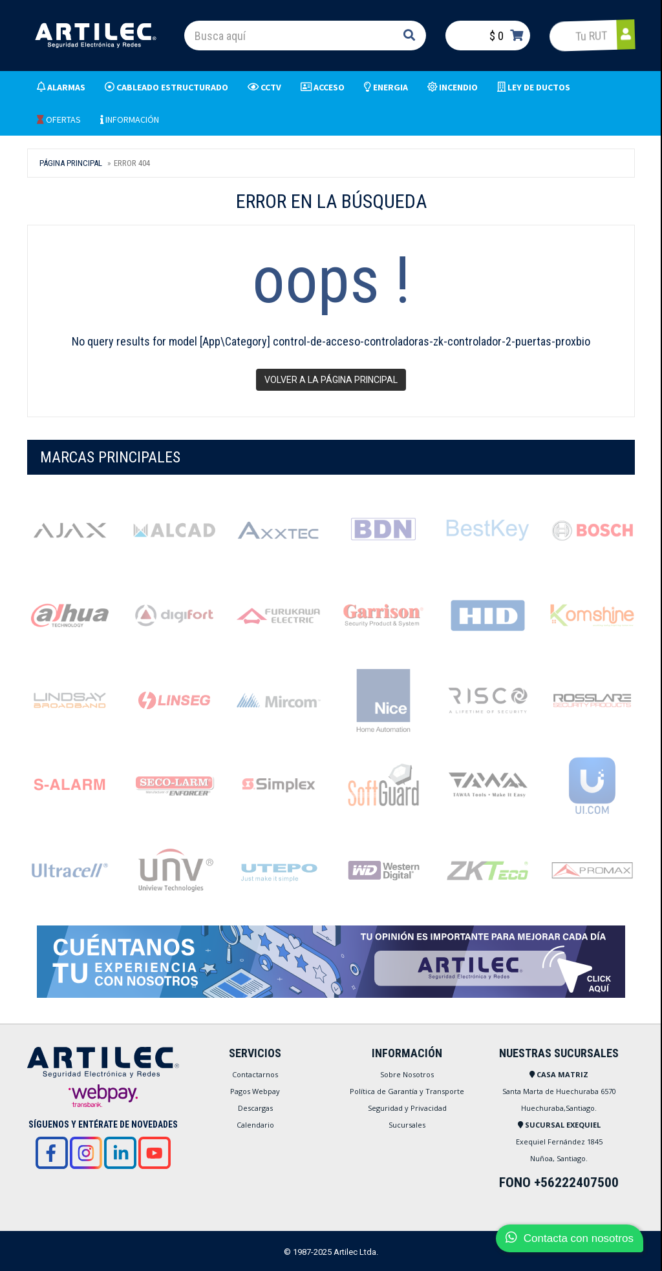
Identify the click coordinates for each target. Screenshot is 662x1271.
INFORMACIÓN (129, 119)
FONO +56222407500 (559, 1182)
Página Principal (70, 163)
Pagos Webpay (255, 1091)
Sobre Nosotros (407, 1074)
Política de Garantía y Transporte (407, 1091)
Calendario (255, 1125)
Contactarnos (255, 1074)
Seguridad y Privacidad (407, 1108)
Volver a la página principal (331, 380)
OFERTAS (59, 119)
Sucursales (407, 1125)
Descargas (255, 1108)
